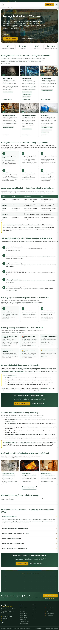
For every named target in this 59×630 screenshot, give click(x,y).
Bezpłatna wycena (49, 4)
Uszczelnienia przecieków (26, 94)
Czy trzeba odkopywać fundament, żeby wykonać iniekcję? (15, 528)
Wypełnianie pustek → (26, 134)
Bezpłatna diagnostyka (10, 38)
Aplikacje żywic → (44, 134)
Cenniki (33, 613)
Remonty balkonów (23, 613)
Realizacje (34, 607)
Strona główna (4, 7)
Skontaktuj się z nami (22, 563)
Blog (33, 615)
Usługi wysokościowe (24, 623)
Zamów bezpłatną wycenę (50, 595)
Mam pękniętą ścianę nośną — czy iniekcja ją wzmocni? (14, 548)
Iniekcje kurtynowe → (7, 99)
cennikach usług (47, 388)
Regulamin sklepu (47, 628)
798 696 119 (4, 1)
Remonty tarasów (23, 615)
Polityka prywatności (38, 628)
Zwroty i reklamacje (54, 628)
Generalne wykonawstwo (24, 621)
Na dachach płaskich (45, 132)
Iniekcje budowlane (23, 619)
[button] (56, 4)
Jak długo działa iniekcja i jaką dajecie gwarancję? (13, 543)
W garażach (44, 129)
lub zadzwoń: (48, 598)
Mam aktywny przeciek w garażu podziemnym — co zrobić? (15, 533)
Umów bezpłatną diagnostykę (22, 403)
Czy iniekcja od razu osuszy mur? (9, 516)
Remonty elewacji (23, 607)
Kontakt (33, 618)
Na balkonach (49, 129)
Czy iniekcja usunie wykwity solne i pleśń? (11, 538)
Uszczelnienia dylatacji (26, 96)
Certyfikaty (34, 611)
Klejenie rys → (6, 134)
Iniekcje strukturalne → (46, 99)
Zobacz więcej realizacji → (29, 487)
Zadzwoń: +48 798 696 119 (26, 38)
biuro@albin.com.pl (12, 1)
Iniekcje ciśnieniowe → (26, 99)
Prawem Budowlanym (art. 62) (27, 442)
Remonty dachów (23, 617)
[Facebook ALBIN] (57, 1)
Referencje (34, 609)
